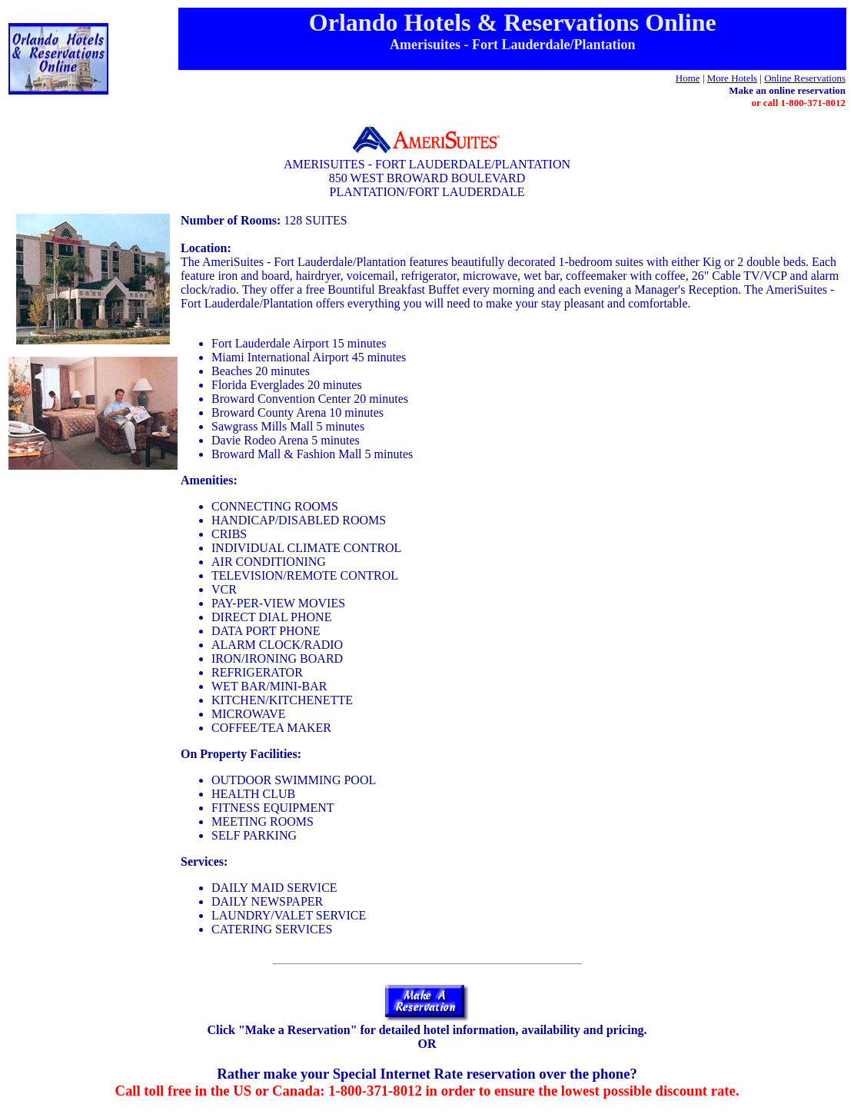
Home (688, 78)
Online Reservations (805, 78)
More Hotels (732, 78)
